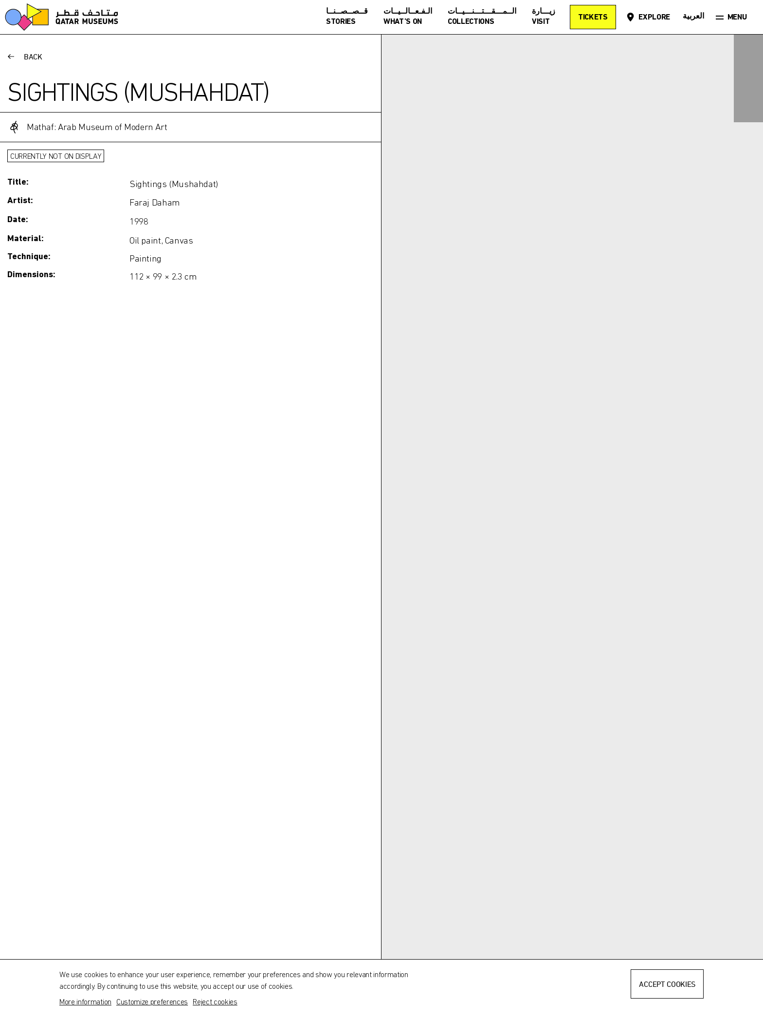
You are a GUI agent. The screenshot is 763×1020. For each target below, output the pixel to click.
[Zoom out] (748, 107)
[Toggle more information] (190, 202)
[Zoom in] (748, 78)
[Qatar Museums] (61, 17)
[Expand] (748, 49)
